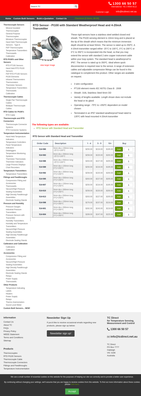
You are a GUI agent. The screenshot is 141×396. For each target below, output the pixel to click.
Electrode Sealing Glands (16, 200)
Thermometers (12, 82)
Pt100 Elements (12, 77)
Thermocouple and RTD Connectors (14, 119)
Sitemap (7, 340)
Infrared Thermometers (15, 79)
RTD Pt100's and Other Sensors (14, 60)
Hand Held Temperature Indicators (16, 137)
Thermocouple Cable (13, 359)
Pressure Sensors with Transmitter (15, 216)
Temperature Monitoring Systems (16, 154)
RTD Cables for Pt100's (14, 112)
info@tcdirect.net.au (126, 11)
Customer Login (102, 12)
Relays (9, 276)
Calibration (10, 56)
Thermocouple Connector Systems (16, 125)
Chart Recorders (13, 167)
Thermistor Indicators (15, 162)
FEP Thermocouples (14, 48)
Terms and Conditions (13, 337)
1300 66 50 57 (119, 329)
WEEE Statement (11, 334)
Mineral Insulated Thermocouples (13, 29)
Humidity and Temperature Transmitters (17, 224)
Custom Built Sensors (24, 18)
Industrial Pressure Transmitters (13, 210)
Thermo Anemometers (15, 302)
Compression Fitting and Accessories (16, 181)
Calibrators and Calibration (16, 244)
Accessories (9, 253)
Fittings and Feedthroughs (15, 177)
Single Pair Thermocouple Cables (16, 101)
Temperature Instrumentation (16, 133)
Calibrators (10, 247)
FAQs (6, 328)
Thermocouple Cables (13, 97)
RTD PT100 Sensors (14, 65)
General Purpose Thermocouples (13, 35)
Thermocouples (11, 353)
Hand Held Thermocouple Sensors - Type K (16, 43)
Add (119, 149)
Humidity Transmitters (15, 221)
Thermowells (11, 53)
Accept (72, 391)
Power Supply (11, 279)
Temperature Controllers (16, 142)
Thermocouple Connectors (15, 362)
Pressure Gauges (13, 207)
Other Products (10, 285)
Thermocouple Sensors (14, 25)
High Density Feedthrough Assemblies (17, 195)
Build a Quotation (45, 18)
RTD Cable (10, 115)
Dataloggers (11, 151)
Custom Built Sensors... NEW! (17, 308)
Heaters (9, 294)
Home (8, 18)
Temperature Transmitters (16, 50)
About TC (8, 325)
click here (75, 384)
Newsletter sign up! (60, 333)
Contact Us (61, 18)
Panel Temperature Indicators (14, 146)
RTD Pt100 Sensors (12, 356)
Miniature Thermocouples (16, 39)
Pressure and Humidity (14, 203)
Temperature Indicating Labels (15, 289)
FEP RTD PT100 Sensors (16, 74)
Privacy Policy (10, 331)
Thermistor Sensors (14, 85)
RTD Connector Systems (16, 130)
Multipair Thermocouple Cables (15, 107)
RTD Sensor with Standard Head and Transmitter (60, 128)
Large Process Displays (16, 165)
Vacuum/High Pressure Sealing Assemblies (15, 190)
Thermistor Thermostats (16, 159)
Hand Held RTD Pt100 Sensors (15, 69)
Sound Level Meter (14, 305)
